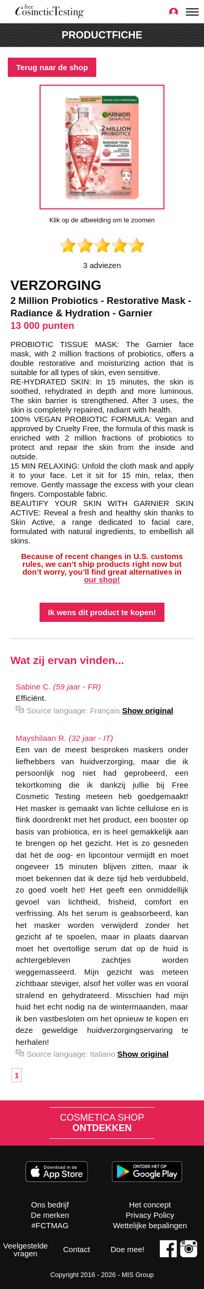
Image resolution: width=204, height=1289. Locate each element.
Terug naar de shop (52, 67)
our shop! (102, 579)
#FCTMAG (50, 1225)
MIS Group (138, 1275)
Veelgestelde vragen (25, 1249)
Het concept (150, 1204)
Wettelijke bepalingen (150, 1225)
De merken (50, 1215)
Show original (147, 710)
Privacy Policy (149, 1215)
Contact (76, 1249)
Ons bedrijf (50, 1204)
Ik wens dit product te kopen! (102, 612)
